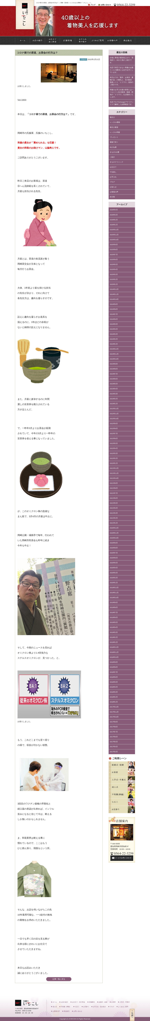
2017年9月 (114, 722)
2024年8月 (114, 309)
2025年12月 (114, 230)
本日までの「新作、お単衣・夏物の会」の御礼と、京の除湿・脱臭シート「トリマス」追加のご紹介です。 (121, 81)
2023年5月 (114, 384)
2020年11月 (114, 533)
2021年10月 (114, 478)
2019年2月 (114, 637)
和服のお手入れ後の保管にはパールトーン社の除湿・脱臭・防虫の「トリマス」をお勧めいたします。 (121, 93)
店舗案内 (92, 1002)
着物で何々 (114, 142)
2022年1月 (114, 463)
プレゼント (114, 137)
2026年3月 (114, 215)
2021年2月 (114, 518)
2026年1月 (114, 225)
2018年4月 (114, 687)
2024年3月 (114, 334)
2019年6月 (114, 617)
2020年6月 (114, 558)
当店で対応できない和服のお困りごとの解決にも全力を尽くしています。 (121, 70)
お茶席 (113, 1002)
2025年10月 (114, 240)
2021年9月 (114, 483)
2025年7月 (114, 254)
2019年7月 (114, 612)
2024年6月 (114, 319)
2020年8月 (114, 548)
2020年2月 (114, 578)
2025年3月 (114, 274)
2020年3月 (114, 573)
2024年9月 (114, 304)
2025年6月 (114, 259)
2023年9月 (114, 364)
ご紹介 (112, 157)
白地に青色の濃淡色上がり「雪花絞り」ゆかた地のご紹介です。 (121, 60)
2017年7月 (114, 732)
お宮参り (86, 1007)
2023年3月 (114, 394)
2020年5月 (114, 563)
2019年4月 (114, 627)
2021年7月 (114, 493)
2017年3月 (114, 752)
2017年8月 (114, 727)
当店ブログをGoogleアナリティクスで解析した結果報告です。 (122, 103)
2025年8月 (114, 249)
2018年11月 (114, 652)
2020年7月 (114, 553)
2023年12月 (114, 349)
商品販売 (66, 1011)
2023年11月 (114, 354)
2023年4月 (114, 389)
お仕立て (113, 167)
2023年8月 (114, 369)
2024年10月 (114, 299)
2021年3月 (114, 513)
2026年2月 (114, 220)
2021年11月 (114, 473)
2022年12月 (114, 409)
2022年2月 (114, 458)
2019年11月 (114, 593)
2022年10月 (114, 419)
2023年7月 (114, 374)
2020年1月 (114, 583)
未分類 (112, 197)
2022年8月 (114, 428)
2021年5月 (114, 503)
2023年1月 (114, 404)
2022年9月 (114, 423)
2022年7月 (114, 433)
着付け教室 (114, 127)
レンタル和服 (115, 132)
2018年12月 (114, 647)
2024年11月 (114, 294)
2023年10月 (114, 359)
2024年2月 (114, 339)
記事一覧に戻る (59, 979)
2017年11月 (114, 712)
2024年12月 (114, 289)
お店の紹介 (64, 1002)
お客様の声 (114, 192)
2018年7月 (114, 672)
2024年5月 (114, 324)
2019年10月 (114, 597)
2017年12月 (114, 707)
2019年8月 (114, 607)
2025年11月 (114, 235)
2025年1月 (114, 284)
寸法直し (113, 172)
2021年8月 (114, 488)
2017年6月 (114, 737)
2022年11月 (114, 414)
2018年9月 (114, 662)
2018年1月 (114, 702)
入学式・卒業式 (125, 1002)
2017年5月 (114, 742)
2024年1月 (114, 344)
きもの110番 (114, 152)
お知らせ (113, 187)
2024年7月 (114, 314)
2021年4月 (114, 508)
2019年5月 (114, 622)
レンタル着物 (115, 122)
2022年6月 (114, 438)
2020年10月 (114, 538)
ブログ (112, 182)
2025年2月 (114, 279)
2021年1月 (114, 523)
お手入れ (113, 177)
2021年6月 (114, 498)
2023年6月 (114, 379)
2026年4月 (114, 210)
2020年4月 (114, 568)
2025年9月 (114, 244)
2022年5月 (114, 443)
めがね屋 (113, 147)
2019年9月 (114, 602)
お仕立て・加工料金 (78, 1002)
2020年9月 (114, 543)
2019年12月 (114, 587)
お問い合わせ (77, 1011)
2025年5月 (114, 264)
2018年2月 (114, 697)
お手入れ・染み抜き (99, 1007)
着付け (112, 117)
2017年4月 (114, 747)
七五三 (77, 1007)
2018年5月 (114, 682)
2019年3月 (114, 632)
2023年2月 (114, 399)
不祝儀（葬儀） (66, 1007)
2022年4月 (114, 448)
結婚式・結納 (103, 1002)
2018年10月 (114, 657)
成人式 (55, 1007)
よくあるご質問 (123, 1007)
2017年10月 (114, 717)
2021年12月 (114, 468)
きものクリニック (116, 162)
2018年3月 (114, 692)
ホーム (55, 1002)
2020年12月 (114, 528)
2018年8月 (114, 667)
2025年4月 (114, 269)
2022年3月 (114, 453)
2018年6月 (114, 677)
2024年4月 (114, 329)
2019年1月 (114, 642)
